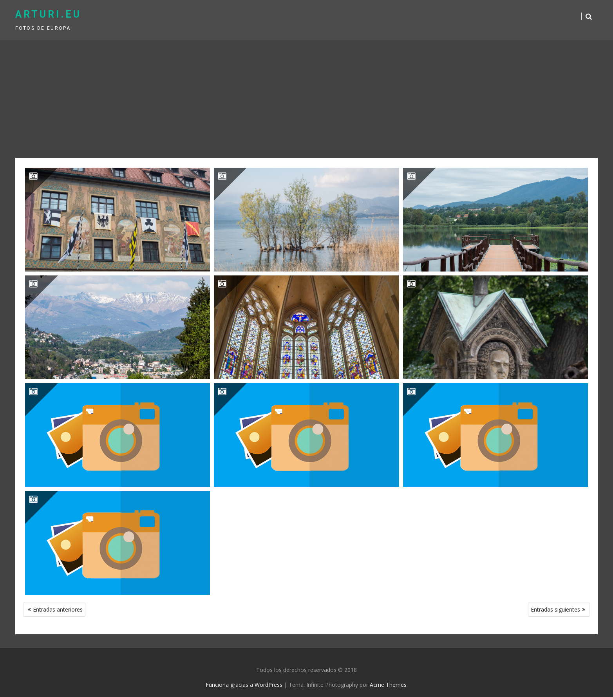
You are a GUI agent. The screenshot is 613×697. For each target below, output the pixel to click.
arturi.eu (48, 14)
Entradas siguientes (555, 609)
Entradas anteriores (58, 609)
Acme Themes (388, 684)
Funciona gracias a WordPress (244, 684)
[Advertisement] (307, 99)
